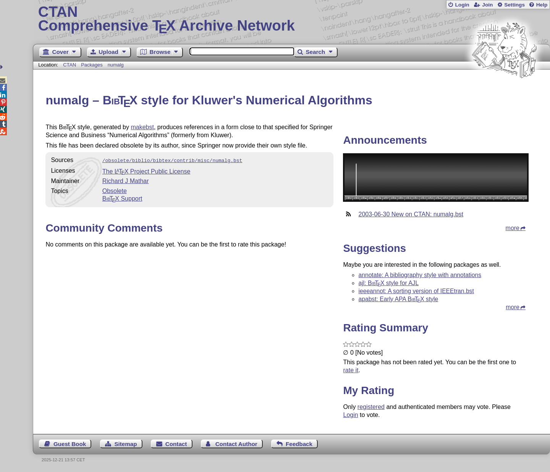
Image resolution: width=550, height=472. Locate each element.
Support (122, 198)
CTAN (69, 65)
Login (462, 5)
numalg (116, 65)
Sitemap (125, 444)
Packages (92, 65)
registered (371, 407)
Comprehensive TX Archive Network (291, 19)
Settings (514, 5)
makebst (142, 127)
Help (542, 5)
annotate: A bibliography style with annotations (419, 275)
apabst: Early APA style (398, 299)
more (512, 228)
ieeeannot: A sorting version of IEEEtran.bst (416, 291)
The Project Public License (146, 170)
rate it (350, 370)
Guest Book (69, 444)
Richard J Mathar (125, 180)
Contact (176, 444)
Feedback (299, 444)
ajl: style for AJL (388, 283)
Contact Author (236, 444)
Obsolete (114, 190)
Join (487, 5)
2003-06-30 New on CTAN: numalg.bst (410, 214)
